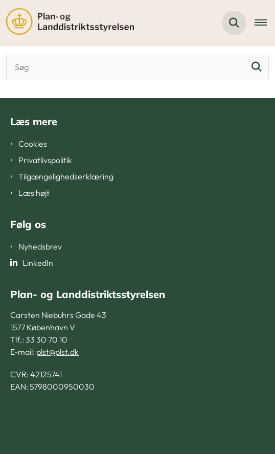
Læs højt (34, 193)
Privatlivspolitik (45, 160)
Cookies (32, 144)
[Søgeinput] (137, 67)
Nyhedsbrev (40, 246)
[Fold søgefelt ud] (234, 23)
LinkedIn (37, 263)
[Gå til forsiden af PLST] (67, 23)
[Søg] (256, 67)
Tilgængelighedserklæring (65, 176)
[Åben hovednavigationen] (265, 23)
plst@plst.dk (57, 352)
